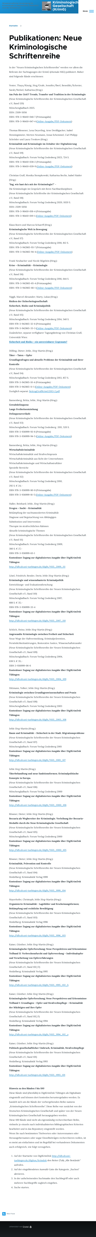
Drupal (26, 1227)
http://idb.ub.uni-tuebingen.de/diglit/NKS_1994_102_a (38, 1034)
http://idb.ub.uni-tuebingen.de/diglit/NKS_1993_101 (37, 1074)
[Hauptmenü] (87, 11)
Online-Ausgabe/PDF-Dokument (54, 121)
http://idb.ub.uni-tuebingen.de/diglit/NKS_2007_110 (37, 620)
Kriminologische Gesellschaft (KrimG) (66, 6)
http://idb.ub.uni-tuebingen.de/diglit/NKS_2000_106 (37, 805)
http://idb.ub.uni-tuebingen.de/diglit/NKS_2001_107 (37, 760)
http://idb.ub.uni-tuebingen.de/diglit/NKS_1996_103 (37, 935)
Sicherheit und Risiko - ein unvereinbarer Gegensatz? (38, 341)
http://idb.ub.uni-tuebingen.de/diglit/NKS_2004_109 (37, 679)
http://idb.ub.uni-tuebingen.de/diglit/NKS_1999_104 (37, 890)
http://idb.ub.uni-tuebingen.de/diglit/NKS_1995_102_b (38, 985)
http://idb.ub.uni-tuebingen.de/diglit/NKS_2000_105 (37, 850)
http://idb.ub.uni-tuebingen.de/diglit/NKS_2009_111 (37, 566)
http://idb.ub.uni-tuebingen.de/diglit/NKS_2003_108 (37, 719)
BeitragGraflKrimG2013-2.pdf (44, 391)
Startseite (13, 26)
